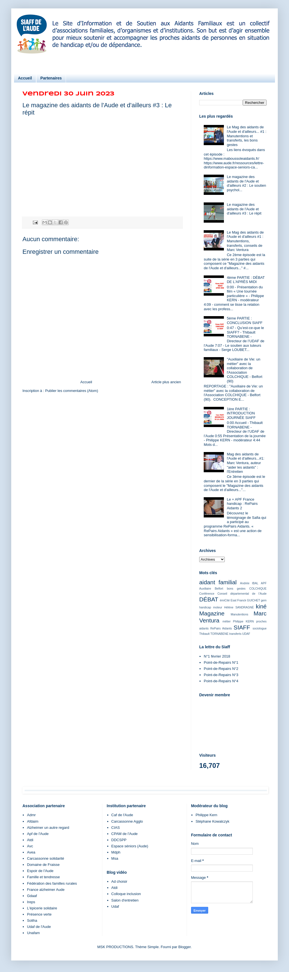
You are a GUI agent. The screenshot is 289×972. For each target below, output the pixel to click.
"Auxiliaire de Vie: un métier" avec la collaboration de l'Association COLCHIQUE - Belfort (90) (244, 370)
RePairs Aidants (221, 628)
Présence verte (39, 914)
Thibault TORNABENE (213, 633)
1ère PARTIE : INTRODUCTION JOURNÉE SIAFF (241, 413)
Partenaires (51, 78)
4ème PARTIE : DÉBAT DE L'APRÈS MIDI (246, 279)
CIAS (115, 827)
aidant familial (218, 582)
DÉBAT (208, 599)
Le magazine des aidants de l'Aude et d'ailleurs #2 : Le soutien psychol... (246, 183)
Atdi (30, 840)
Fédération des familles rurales (52, 883)
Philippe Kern (206, 815)
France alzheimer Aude (46, 889)
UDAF (246, 633)
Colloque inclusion (126, 894)
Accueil (25, 78)
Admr (31, 815)
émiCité (225, 600)
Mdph (116, 852)
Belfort (219, 588)
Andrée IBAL (249, 583)
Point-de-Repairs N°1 (221, 662)
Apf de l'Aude (38, 834)
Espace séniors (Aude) (129, 846)
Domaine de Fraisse (43, 865)
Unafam (33, 933)
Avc (30, 846)
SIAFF (242, 627)
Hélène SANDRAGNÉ (239, 607)
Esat (234, 600)
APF (264, 583)
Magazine (211, 613)
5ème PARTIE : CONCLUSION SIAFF (244, 320)
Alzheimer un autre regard (48, 827)
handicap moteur (210, 607)
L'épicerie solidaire (42, 908)
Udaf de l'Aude (39, 927)
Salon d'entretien (125, 900)
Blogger (184, 947)
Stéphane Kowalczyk (213, 821)
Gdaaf (32, 896)
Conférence (206, 593)
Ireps (31, 902)
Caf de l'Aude (122, 815)
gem (264, 600)
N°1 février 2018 (217, 656)
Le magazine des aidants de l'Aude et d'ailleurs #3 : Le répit (244, 208)
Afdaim (32, 821)
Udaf (115, 906)
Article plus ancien (166, 382)
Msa (114, 858)
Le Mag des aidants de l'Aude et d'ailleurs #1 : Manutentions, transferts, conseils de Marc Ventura (245, 241)
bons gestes (236, 588)
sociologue (260, 628)
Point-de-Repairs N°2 (221, 669)
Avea (31, 852)
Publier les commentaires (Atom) (71, 391)
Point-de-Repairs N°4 (221, 681)
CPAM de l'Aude (124, 834)
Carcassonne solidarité (45, 858)
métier (227, 621)
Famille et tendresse (43, 877)
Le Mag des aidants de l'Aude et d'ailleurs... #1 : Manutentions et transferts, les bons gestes (246, 136)
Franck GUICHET (248, 600)
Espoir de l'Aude (40, 871)
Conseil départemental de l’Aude (242, 593)
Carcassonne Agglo (127, 821)
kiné (261, 606)
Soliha (32, 920)
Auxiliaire (205, 588)
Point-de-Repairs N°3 (221, 675)
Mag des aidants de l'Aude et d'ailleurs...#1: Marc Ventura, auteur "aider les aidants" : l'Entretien (245, 463)
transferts (235, 633)
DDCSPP (119, 840)
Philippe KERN (243, 621)
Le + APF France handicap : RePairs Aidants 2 (242, 503)
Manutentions (239, 614)
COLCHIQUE (258, 588)
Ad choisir (119, 881)
